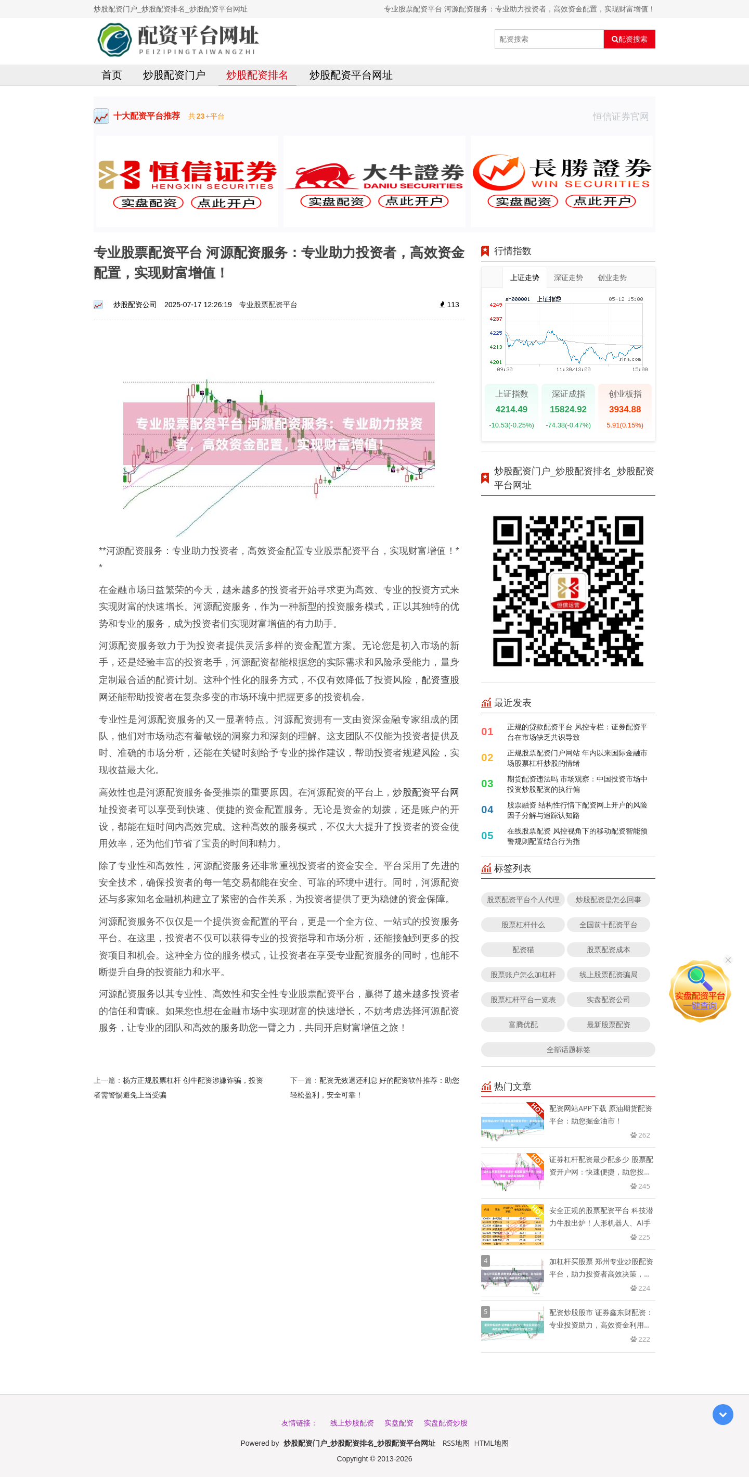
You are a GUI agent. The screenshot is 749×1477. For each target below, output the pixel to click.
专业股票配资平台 (268, 304)
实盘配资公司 (608, 999)
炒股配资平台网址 (351, 75)
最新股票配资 (608, 1024)
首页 (111, 75)
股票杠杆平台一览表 (523, 999)
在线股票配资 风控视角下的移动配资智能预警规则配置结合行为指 (577, 836)
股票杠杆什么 (523, 924)
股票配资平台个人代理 (523, 899)
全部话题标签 (568, 1049)
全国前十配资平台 (608, 924)
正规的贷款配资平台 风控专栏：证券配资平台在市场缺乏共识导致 (577, 732)
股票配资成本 (608, 949)
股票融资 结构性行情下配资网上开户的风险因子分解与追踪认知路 (577, 810)
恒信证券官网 (624, 116)
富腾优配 (523, 1024)
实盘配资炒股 (446, 1423)
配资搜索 (630, 39)
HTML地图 (491, 1443)
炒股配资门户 (174, 75)
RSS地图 (456, 1443)
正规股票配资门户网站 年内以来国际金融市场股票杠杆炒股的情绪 (577, 758)
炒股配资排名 (257, 75)
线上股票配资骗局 (608, 974)
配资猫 (523, 949)
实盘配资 (399, 1423)
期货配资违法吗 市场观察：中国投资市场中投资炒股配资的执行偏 (577, 784)
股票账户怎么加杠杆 (523, 974)
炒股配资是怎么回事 (608, 899)
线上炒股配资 (352, 1423)
